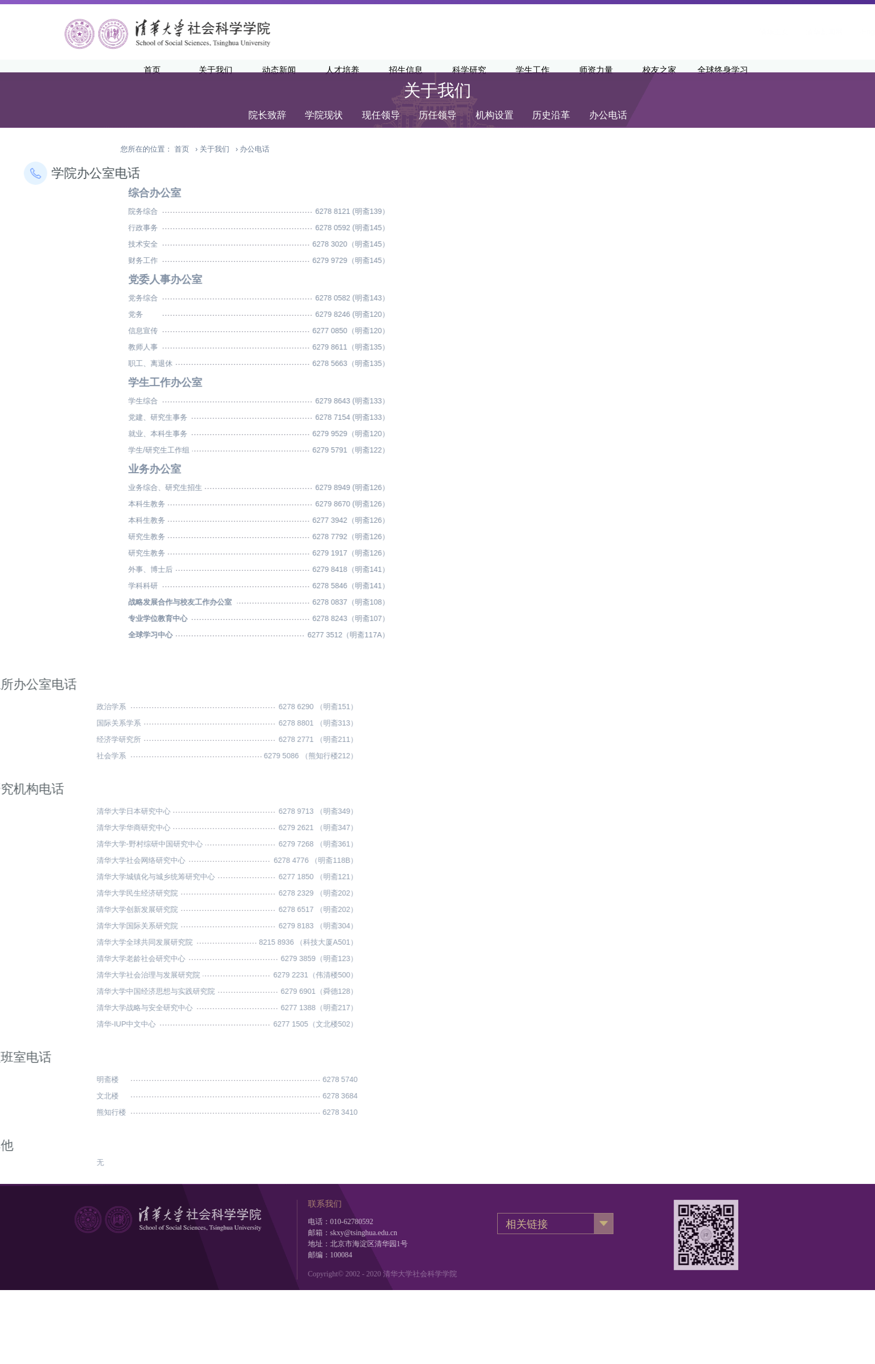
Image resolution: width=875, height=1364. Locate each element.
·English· (743, 31)
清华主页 (643, 31)
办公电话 (608, 101)
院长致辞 (267, 101)
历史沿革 (551, 101)
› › (221, 149)
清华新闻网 (693, 31)
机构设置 (495, 101)
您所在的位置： (146, 149)
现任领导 (381, 101)
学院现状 (324, 101)
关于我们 (214, 149)
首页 (181, 149)
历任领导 (437, 101)
